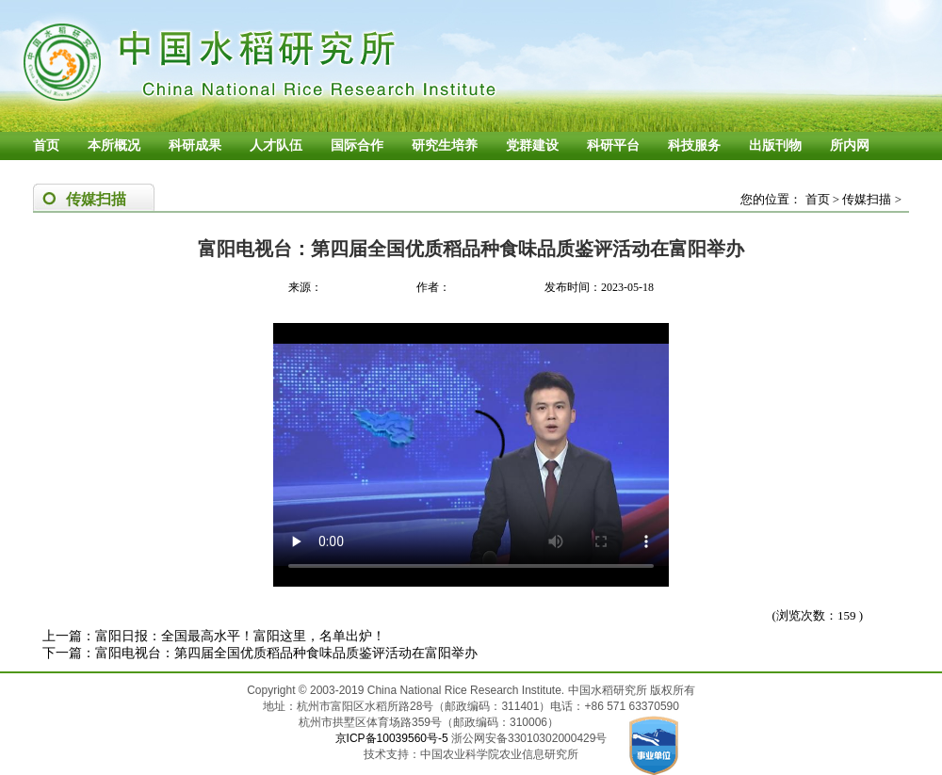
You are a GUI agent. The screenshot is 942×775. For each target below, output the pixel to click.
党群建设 (532, 145)
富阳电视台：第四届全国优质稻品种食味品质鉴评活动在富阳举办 (286, 653)
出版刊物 (775, 145)
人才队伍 (276, 145)
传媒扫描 (866, 199)
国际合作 (357, 145)
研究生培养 (445, 145)
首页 (46, 145)
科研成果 (195, 145)
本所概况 (114, 145)
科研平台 (613, 145)
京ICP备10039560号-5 (393, 738)
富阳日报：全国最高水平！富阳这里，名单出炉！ (240, 636)
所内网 (849, 145)
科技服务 (694, 145)
